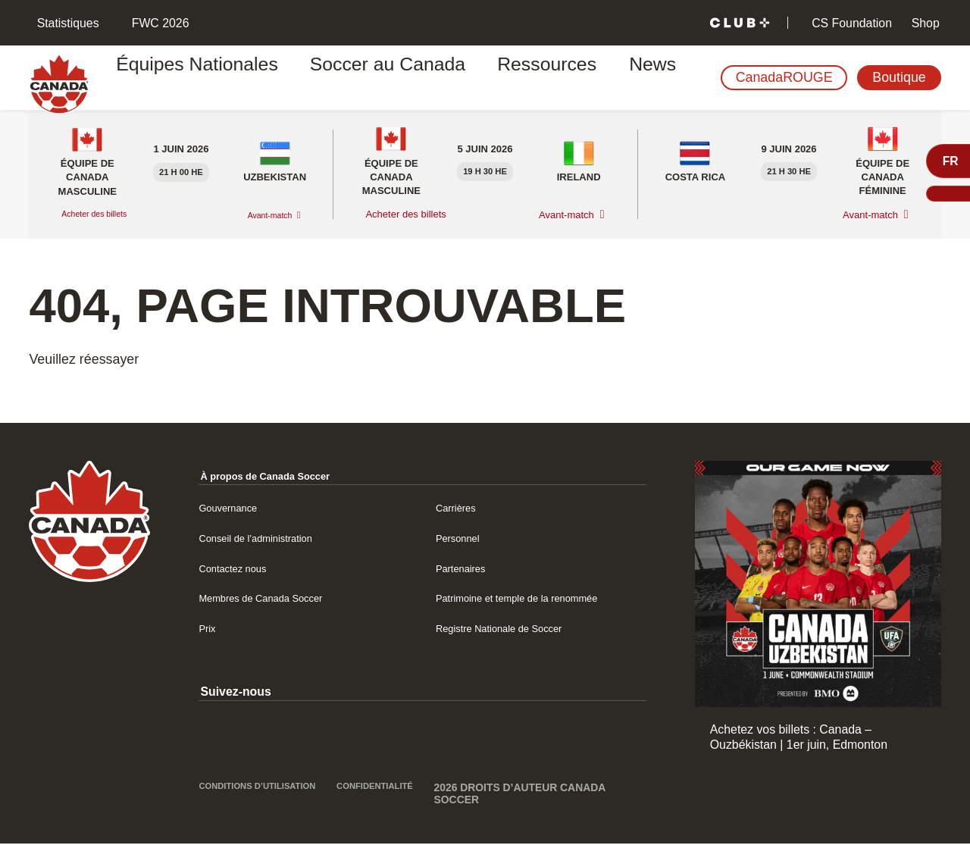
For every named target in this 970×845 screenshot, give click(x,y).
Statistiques (66, 23)
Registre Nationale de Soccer (514, 627)
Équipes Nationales (191, 78)
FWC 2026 (158, 23)
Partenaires (466, 568)
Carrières (460, 507)
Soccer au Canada (338, 78)
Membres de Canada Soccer (275, 597)
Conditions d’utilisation (236, 795)
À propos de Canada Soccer (280, 475)
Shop (923, 23)
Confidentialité (390, 789)
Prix (209, 627)
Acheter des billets (103, 214)
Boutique (898, 77)
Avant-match (262, 215)
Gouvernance (235, 507)
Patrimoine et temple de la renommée (536, 597)
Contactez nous (240, 568)
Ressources (462, 78)
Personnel (463, 537)
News (546, 78)
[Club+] (739, 23)
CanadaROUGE (784, 77)
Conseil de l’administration (269, 537)
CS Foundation (850, 23)
